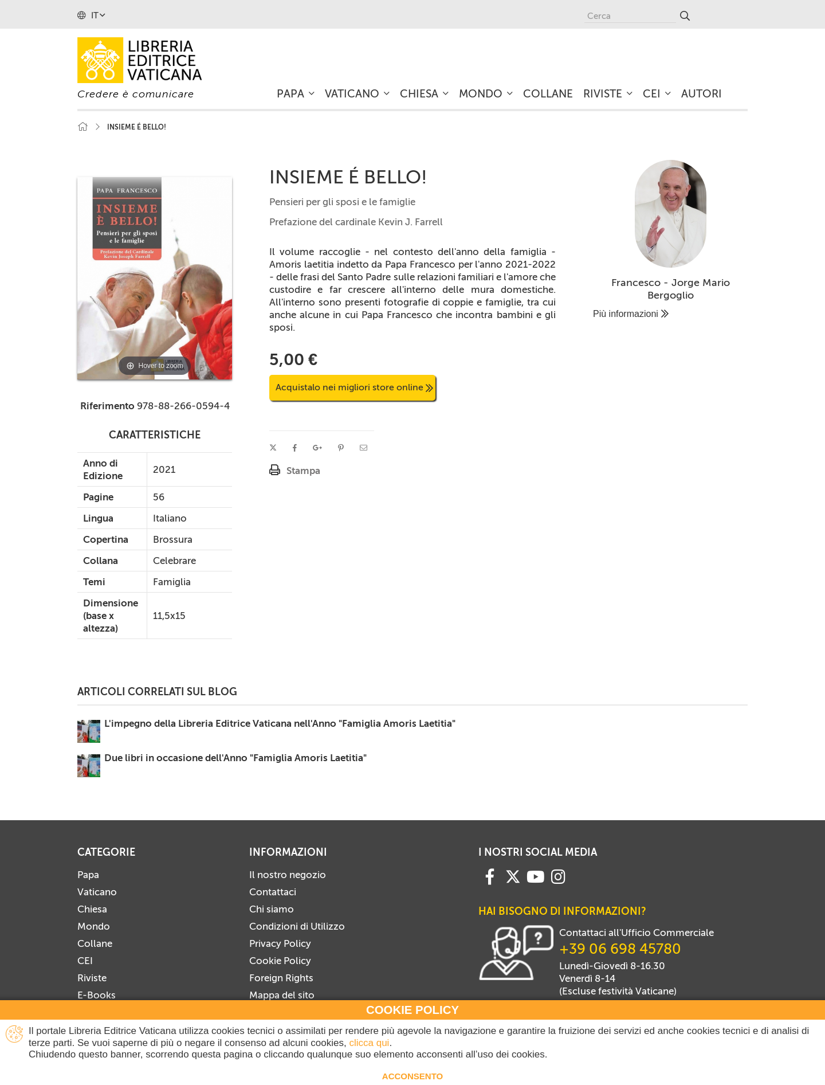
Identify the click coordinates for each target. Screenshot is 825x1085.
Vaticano (97, 892)
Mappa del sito (282, 995)
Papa (88, 874)
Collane (94, 943)
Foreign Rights (281, 978)
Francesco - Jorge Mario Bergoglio (670, 288)
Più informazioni (631, 314)
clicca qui (369, 1042)
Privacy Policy (280, 943)
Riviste (92, 978)
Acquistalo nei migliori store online (354, 387)
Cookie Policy (280, 960)
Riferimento (107, 406)
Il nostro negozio (287, 874)
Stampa (303, 470)
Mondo (93, 926)
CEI (85, 960)
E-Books (96, 995)
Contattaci (272, 892)
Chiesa (92, 909)
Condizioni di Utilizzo (297, 926)
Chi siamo (271, 909)
